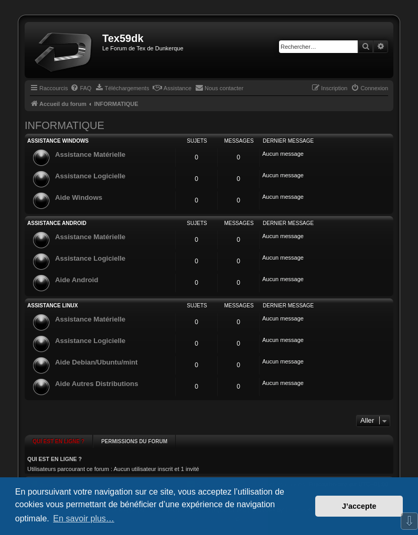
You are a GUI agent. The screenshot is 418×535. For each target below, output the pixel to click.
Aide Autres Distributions (96, 384)
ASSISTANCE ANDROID (57, 223)
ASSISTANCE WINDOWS (58, 141)
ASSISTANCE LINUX (52, 305)
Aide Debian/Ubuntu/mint (96, 362)
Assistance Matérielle (90, 154)
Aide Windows (78, 197)
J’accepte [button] (359, 506)
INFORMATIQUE (64, 125)
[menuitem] (80, 88)
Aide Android (76, 280)
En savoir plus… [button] (83, 518)
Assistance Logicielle (90, 176)
